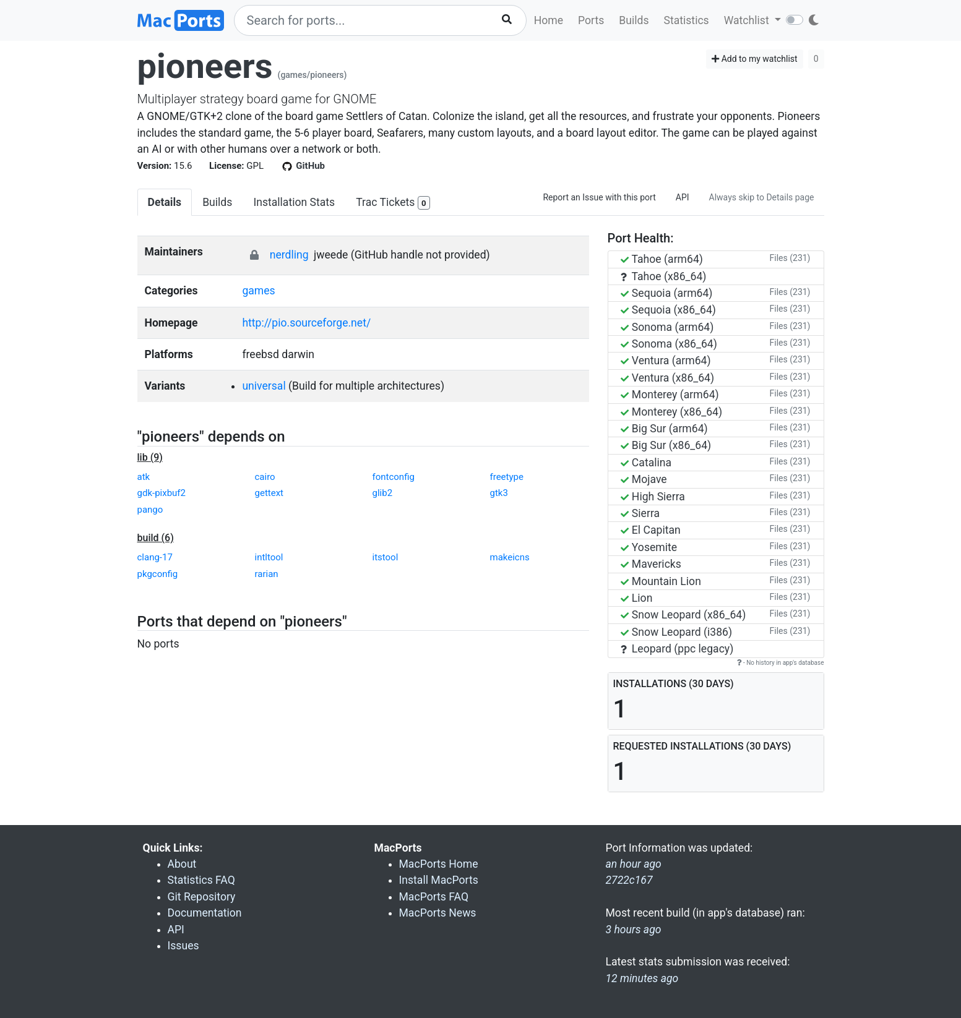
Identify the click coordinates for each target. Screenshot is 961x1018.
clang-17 (155, 557)
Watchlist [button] (748, 20)
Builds (634, 20)
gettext (269, 492)
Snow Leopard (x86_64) (683, 615)
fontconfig (394, 476)
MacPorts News (437, 913)
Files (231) (790, 258)
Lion (637, 598)
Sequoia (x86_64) (668, 310)
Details (165, 202)
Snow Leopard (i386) (677, 632)
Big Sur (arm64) (664, 428)
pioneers (205, 66)
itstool (386, 557)
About (182, 864)
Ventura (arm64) (666, 360)
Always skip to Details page (761, 197)
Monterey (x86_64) (672, 412)
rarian (266, 574)
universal (263, 386)
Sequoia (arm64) (667, 293)
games (258, 290)
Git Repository (202, 897)
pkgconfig (157, 574)
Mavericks (651, 564)
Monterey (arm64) (670, 394)
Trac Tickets (393, 203)
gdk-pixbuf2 (161, 492)
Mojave (644, 479)
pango (150, 509)
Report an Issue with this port (599, 197)
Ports (591, 20)
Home (548, 20)
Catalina (646, 462)
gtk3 (499, 492)
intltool (269, 557)
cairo (265, 476)
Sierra (640, 513)
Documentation (205, 913)
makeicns (510, 557)
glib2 (383, 492)
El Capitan (651, 530)
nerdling (289, 255)
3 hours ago (633, 929)
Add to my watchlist (755, 59)
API (682, 197)
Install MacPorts (438, 880)
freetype (507, 476)
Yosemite (649, 547)
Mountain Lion (661, 581)
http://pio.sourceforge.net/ (306, 323)
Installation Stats (294, 202)
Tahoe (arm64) (662, 259)
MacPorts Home (438, 864)
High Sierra (653, 496)
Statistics (686, 20)
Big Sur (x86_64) (666, 445)
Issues (183, 945)
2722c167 (629, 880)
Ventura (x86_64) (668, 378)
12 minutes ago (642, 978)
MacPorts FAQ (434, 897)
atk (143, 476)
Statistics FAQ (201, 880)
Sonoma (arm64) (667, 327)
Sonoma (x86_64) (669, 344)
